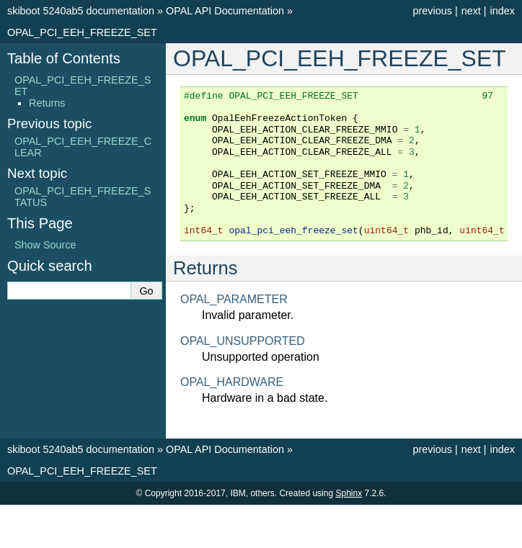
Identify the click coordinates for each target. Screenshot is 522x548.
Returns (47, 103)
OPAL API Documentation (225, 11)
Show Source (45, 245)
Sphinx (348, 493)
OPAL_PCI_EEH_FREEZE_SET (82, 32)
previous (431, 11)
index (502, 11)
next (471, 11)
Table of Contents (63, 58)
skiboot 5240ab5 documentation (80, 11)
